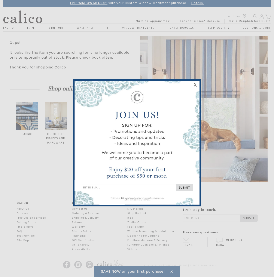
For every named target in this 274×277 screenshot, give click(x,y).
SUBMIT (184, 187)
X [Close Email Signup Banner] (195, 85)
